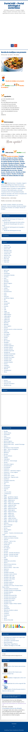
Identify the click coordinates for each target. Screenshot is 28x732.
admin (11, 54)
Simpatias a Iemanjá (17, 190)
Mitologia (6, 324)
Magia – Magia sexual (9, 516)
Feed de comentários (9, 383)
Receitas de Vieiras (12, 158)
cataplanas (3, 206)
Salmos (5, 339)
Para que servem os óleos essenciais (13, 329)
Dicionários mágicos (9, 464)
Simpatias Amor (14, 186)
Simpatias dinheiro (8, 349)
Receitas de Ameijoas (12, 156)
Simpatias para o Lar (12, 195)
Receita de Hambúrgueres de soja (12, 230)
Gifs (5, 299)
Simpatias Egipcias (8, 592)
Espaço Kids (7, 474)
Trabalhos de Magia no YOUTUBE (12, 645)
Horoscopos (20, 185)
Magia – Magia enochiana (10, 511)
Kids (5, 308)
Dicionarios (6, 290)
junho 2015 (6, 260)
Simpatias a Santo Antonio (10, 574)
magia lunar (7, 319)
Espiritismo (6, 479)
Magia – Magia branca (9, 500)
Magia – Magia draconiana (10, 508)
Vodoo (5, 616)
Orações (6, 327)
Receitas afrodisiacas (17, 174)
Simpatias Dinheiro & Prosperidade (10, 192)
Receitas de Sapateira (12, 159)
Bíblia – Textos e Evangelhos (11, 449)
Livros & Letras (7, 492)
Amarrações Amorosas (9, 639)
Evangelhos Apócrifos (9, 480)
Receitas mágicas (6, 174)
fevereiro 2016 (7, 247)
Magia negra (7, 321)
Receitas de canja (18, 175)
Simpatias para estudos (9, 598)
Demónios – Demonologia (10, 460)
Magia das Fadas (13, 185)
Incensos (6, 306)
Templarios (6, 611)
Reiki (5, 557)
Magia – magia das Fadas (10, 505)
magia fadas (7, 317)
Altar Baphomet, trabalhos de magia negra (14, 637)
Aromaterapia (7, 437)
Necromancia (7, 526)
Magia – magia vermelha (10, 518)
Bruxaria (6, 454)
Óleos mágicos (7, 529)
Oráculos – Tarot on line (10, 541)
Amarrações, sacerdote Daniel (11, 640)
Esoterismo (6, 469)
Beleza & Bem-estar (9, 442)
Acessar (6, 380)
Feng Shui (6, 482)
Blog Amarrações (8, 642)
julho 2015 (6, 258)
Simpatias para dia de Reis (10, 595)
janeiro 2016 (7, 248)
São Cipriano (7, 340)
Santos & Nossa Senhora (10, 564)
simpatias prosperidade (9, 354)
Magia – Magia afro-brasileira (11, 498)
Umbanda (6, 613)
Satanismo (6, 569)
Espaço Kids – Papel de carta (11, 477)
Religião (6, 559)
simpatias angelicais (9, 345)
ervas (5, 293)
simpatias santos (8, 359)
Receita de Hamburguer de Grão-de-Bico (14, 222)
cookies (6, 288)
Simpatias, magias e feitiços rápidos (12, 603)
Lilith (5, 309)
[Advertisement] (14, 29)
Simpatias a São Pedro (9, 579)
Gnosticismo (7, 485)
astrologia (6, 281)
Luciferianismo (7, 493)
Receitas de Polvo (13, 165)
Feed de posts (7, 382)
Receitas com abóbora (7, 175)
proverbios (6, 336)
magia (5, 311)
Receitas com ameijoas (13, 207)
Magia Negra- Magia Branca (11, 644)
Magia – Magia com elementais (11, 503)
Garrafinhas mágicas (9, 298)
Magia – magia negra (9, 515)
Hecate (5, 301)
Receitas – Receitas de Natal (11, 554)
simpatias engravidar (9, 350)
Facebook (14, 723)
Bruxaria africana (8, 456)
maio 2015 (6, 262)
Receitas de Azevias (11, 168)
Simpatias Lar (7, 593)
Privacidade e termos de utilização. (12, 708)
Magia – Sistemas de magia (10, 521)
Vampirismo (7, 615)
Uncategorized (7, 370)
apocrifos (6, 280)
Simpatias (6, 342)
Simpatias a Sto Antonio (13, 193)
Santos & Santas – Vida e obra (11, 567)
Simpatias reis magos (9, 357)
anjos (5, 278)
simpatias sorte (7, 360)
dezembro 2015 (7, 250)
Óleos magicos (7, 326)
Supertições (7, 608)
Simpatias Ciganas (8, 347)
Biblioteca (6, 452)
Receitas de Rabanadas (13, 166)
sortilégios (6, 365)
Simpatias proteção (8, 355)
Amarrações (22, 186)
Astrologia (6, 439)
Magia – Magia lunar (9, 513)
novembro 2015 (8, 252)
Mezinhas (9, 183)
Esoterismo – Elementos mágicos (12, 470)
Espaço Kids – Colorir (9, 475)
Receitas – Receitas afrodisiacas (12, 552)
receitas (17, 54)
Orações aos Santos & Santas (11, 538)
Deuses (6, 462)
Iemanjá (6, 304)
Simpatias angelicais (9, 582)
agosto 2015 (7, 257)
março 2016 (7, 245)
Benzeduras (7, 286)
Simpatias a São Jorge (9, 577)
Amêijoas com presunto (17, 204)
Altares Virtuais (7, 433)
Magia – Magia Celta (9, 501)
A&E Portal (6, 270)
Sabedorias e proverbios (10, 561)
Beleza (5, 285)
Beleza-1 (6, 446)
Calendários (7, 459)
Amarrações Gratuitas (9, 275)
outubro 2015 (7, 253)
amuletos (6, 276)
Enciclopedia (7, 467)
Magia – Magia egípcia (9, 510)
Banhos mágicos (8, 283)
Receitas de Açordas (13, 161)
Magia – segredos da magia (10, 520)
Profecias (6, 549)
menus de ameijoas (11, 206)
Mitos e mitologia (8, 524)
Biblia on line (7, 451)
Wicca (5, 372)
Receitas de (8, 170)
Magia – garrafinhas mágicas (11, 497)
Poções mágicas (8, 543)
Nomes (5, 528)
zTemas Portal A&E (8, 620)
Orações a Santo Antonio (10, 536)
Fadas (5, 295)
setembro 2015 (7, 255)
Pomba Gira (7, 544)
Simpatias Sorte (8, 602)
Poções (5, 331)
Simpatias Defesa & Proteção (11, 588)
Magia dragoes (7, 314)
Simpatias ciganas (5, 188)
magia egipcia (7, 316)
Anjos (14, 183)
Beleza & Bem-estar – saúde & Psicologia (14, 444)
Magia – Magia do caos (9, 506)
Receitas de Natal (20, 172)
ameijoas (9, 204)
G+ (14, 726)
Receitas (7, 85)
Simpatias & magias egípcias (18, 188)
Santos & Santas (8, 565)
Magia (5, 495)
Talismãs (6, 368)
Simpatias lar (7, 352)
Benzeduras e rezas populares (11, 447)
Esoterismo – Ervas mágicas (11, 472)
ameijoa (5, 204)
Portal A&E (6, 332)
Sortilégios (6, 607)
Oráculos (6, 539)
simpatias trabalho (8, 362)
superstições (7, 367)
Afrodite (6, 271)
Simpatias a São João (9, 575)
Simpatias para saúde (9, 600)
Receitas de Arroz (10, 172)
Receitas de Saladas (13, 163)
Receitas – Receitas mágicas (11, 556)
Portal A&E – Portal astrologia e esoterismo (14, 5)
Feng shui (6, 296)
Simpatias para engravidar (10, 597)
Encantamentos (5, 186)
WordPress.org (7, 385)
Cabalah (6, 457)
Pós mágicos (7, 334)
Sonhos (6, 363)
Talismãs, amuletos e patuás (11, 610)
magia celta (7, 313)
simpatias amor (7, 344)
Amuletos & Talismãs (6, 190)
